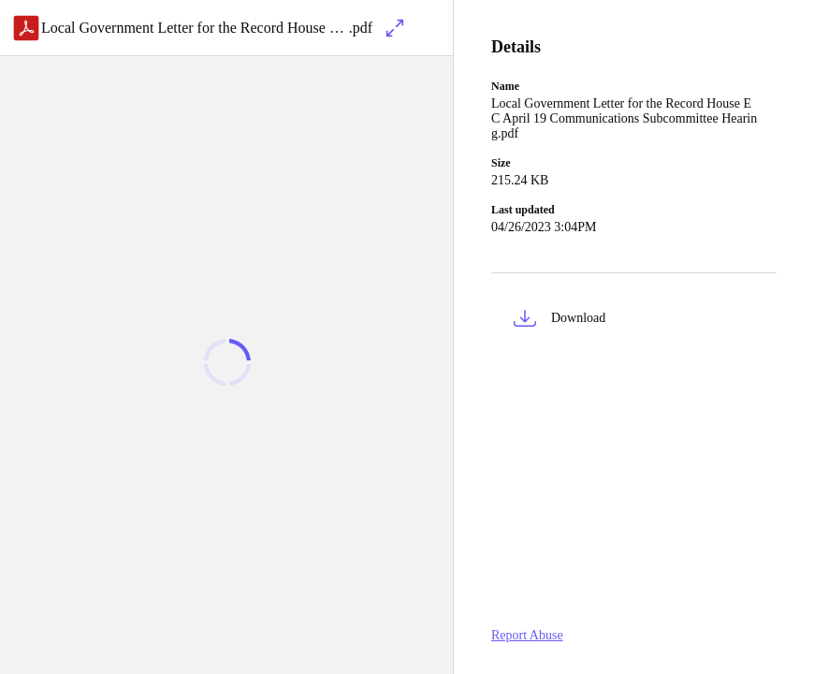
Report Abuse (527, 635)
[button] (634, 321)
